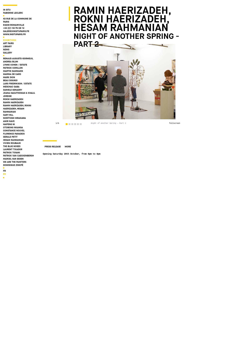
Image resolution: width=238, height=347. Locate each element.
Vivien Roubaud (12, 143)
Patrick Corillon (13, 67)
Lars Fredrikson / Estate (17, 83)
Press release (53, 146)
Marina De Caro (12, 74)
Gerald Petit (10, 136)
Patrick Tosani (11, 152)
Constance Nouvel (14, 130)
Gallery (7, 52)
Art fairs (8, 43)
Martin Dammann (13, 71)
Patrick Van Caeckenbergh (18, 155)
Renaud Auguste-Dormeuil (18, 58)
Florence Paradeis (14, 133)
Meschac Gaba (11, 86)
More (68, 146)
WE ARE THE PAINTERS (14, 161)
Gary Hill (8, 114)
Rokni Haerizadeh (13, 99)
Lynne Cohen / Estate (15, 64)
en (4, 174)
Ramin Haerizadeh (13, 102)
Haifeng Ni (9, 124)
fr (4, 170)
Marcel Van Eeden (13, 158)
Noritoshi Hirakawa (14, 118)
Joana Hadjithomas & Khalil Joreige (19, 94)
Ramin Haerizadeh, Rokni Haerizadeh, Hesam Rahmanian (17, 108)
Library (7, 46)
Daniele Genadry (12, 89)
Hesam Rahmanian (13, 140)
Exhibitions (9, 40)
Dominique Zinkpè (13, 165)
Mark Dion (9, 77)
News (6, 49)
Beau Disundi (10, 80)
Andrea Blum (10, 61)
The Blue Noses (11, 146)
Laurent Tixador (12, 149)
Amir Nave (9, 121)
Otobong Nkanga (13, 127)
